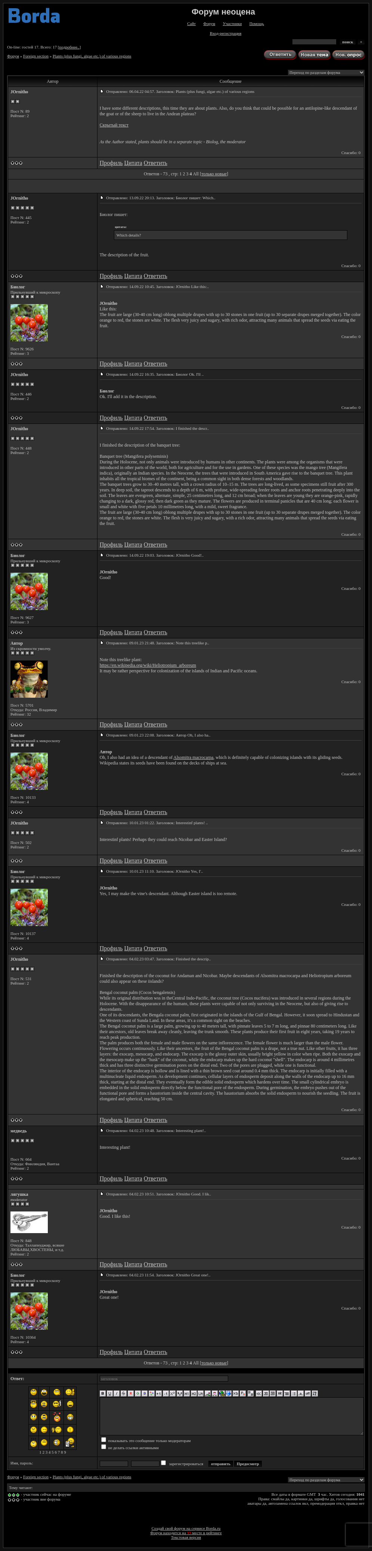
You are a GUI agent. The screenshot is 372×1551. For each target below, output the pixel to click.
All (196, 173)
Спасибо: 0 (350, 152)
